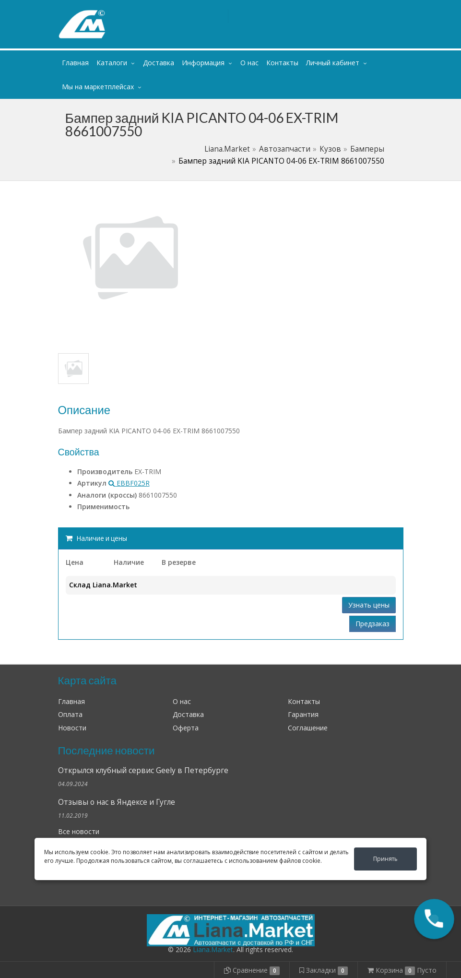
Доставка (158, 62)
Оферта (186, 727)
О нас (249, 62)
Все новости (78, 831)
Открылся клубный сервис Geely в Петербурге (143, 770)
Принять (385, 859)
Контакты (282, 62)
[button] (434, 919)
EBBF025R (129, 483)
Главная (75, 62)
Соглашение (308, 727)
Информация (203, 62)
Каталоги (111, 62)
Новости (72, 727)
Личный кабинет (345, 8)
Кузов (330, 149)
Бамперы (367, 149)
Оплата (70, 714)
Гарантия (303, 714)
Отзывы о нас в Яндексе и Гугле (116, 802)
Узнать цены (369, 604)
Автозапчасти (284, 149)
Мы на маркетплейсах (98, 86)
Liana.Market (227, 149)
